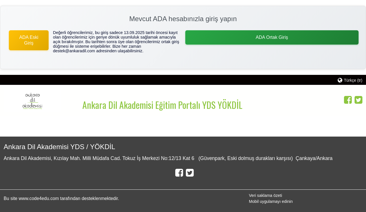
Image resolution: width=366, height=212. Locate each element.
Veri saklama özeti (265, 195)
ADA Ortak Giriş (272, 37)
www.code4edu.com (39, 198)
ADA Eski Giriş (28, 40)
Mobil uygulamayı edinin (271, 201)
